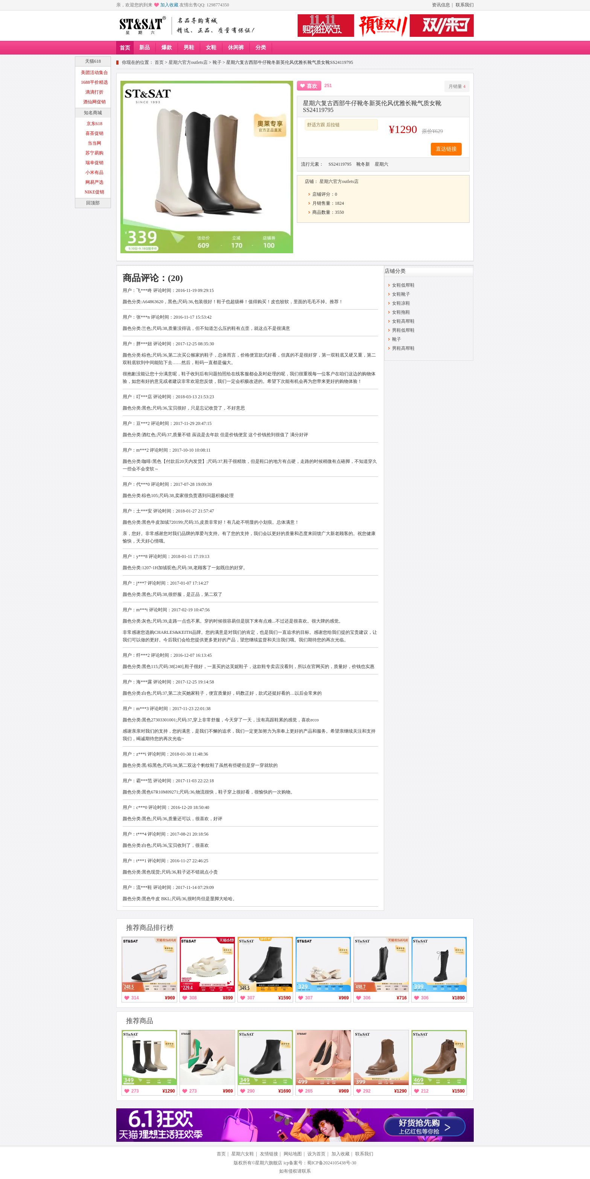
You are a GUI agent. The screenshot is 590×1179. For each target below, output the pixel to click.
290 (251, 1091)
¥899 (228, 998)
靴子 (217, 62)
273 (135, 1091)
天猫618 (93, 61)
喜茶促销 (94, 133)
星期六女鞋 (242, 1153)
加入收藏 (169, 5)
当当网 (94, 143)
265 (309, 1091)
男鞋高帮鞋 (403, 348)
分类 (260, 47)
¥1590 (284, 998)
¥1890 (458, 998)
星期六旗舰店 (268, 1162)
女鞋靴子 (401, 294)
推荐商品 (139, 1021)
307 (251, 998)
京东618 (94, 123)
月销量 (457, 86)
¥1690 (284, 1091)
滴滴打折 (94, 92)
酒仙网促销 (94, 101)
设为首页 (316, 1153)
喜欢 (312, 86)
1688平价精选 (94, 82)
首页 (125, 48)
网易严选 (94, 182)
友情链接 (269, 1153)
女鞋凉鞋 (401, 303)
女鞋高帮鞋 (403, 321)
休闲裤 (236, 47)
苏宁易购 (94, 153)
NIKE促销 (95, 192)
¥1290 (169, 1091)
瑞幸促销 (94, 162)
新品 (144, 47)
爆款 (166, 47)
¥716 (402, 998)
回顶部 (93, 203)
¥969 (170, 998)
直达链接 (446, 149)
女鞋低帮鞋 (403, 285)
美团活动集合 (94, 72)
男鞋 (189, 47)
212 (425, 1091)
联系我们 (465, 5)
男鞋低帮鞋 (403, 330)
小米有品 (94, 172)
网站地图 (293, 1153)
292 (367, 1091)
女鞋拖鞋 (401, 312)
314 (135, 998)
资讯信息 (441, 5)
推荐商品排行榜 (149, 927)
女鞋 (211, 47)
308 (193, 998)
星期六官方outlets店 (188, 62)
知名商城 (93, 112)
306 (367, 998)
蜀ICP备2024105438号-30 (331, 1162)
